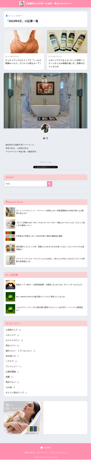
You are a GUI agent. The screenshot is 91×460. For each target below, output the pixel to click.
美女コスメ (13, 345)
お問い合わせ (29, 453)
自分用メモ (13, 356)
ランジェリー (14, 366)
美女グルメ (13, 382)
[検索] (49, 183)
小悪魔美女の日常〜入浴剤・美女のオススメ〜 (46, 3)
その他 (11, 388)
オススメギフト (15, 340)
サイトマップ (42, 453)
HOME (45, 448)
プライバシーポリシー (59, 453)
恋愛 (10, 377)
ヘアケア (12, 361)
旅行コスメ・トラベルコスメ (21, 351)
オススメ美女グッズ (17, 393)
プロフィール (45, 162)
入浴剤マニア (14, 330)
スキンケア (13, 335)
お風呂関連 (13, 372)
